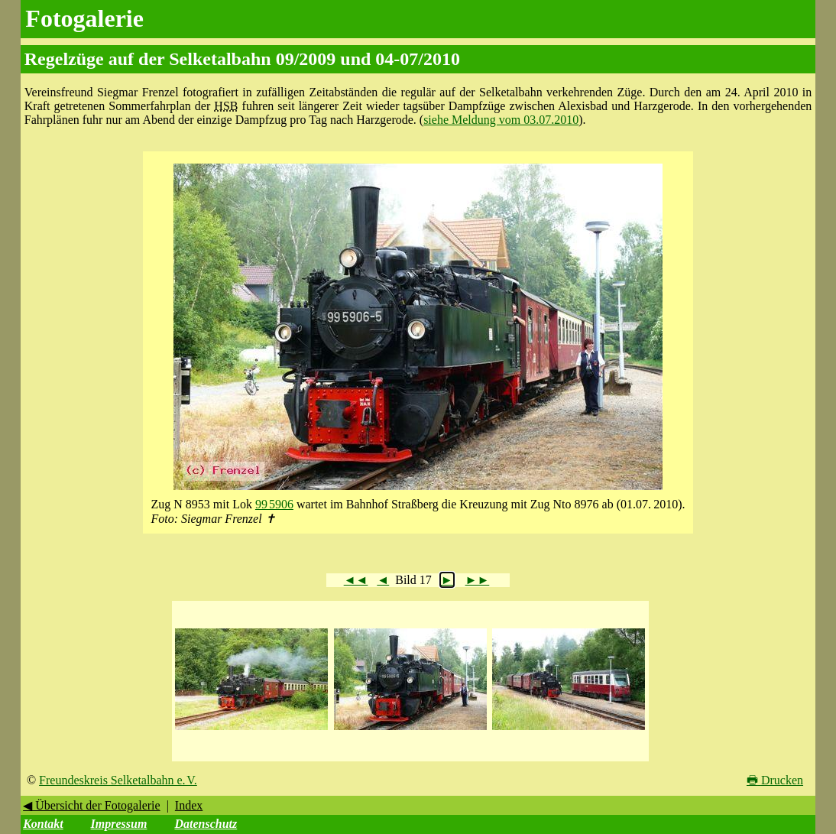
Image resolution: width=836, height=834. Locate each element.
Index (189, 805)
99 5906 (274, 504)
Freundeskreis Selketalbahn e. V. (118, 780)
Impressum (119, 823)
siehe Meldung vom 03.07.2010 (500, 119)
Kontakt (43, 823)
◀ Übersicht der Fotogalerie (91, 805)
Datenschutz (205, 823)
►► (477, 579)
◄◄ (356, 579)
